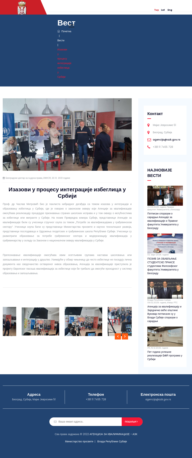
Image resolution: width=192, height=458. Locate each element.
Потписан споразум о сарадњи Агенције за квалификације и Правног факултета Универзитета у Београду (163, 221)
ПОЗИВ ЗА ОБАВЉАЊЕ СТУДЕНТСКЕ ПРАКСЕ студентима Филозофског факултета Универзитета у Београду (163, 266)
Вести (60, 40)
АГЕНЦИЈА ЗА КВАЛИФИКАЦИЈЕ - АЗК (113, 434)
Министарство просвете (79, 441)
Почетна (64, 31)
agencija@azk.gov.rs (166, 139)
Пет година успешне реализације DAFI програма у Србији (164, 355)
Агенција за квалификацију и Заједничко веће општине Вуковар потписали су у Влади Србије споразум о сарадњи (164, 314)
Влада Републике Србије (112, 441)
